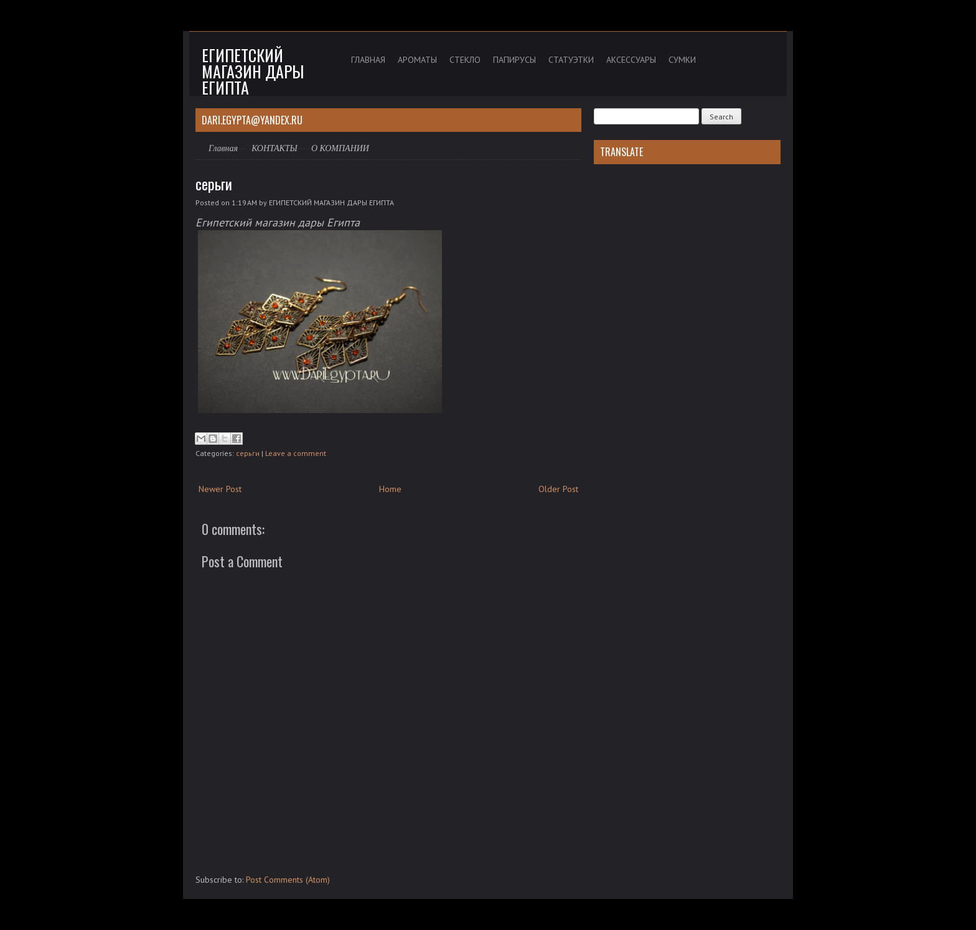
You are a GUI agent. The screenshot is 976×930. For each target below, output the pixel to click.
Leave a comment (295, 453)
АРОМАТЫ (417, 59)
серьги (213, 183)
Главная (223, 148)
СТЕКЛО (465, 59)
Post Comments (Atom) (288, 879)
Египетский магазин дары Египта (253, 71)
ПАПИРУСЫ (514, 59)
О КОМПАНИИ (340, 148)
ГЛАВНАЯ (368, 59)
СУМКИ (682, 59)
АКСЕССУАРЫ (631, 59)
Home (390, 489)
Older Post (558, 489)
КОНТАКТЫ (274, 148)
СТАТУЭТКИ (571, 59)
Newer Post (220, 489)
